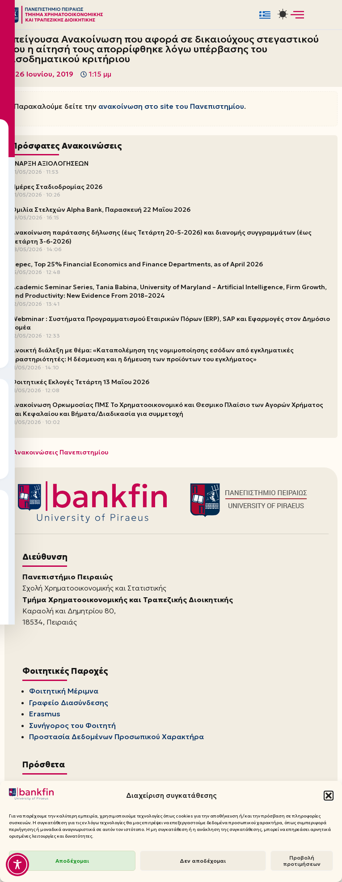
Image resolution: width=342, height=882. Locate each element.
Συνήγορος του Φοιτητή (72, 726)
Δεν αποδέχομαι (203, 860)
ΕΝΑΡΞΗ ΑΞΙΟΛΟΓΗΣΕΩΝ (50, 164)
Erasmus (44, 714)
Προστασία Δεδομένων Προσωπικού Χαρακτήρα (116, 737)
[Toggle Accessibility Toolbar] (17, 864)
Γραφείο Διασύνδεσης (68, 702)
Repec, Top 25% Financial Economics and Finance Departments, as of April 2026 (137, 264)
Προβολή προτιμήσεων (302, 860)
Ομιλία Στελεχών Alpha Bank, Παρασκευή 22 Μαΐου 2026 (100, 210)
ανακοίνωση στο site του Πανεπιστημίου (171, 106)
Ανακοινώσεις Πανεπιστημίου (60, 453)
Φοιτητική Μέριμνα (63, 691)
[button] (328, 795)
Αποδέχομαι (72, 860)
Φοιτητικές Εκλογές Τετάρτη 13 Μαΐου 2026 (80, 382)
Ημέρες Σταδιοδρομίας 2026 (56, 187)
